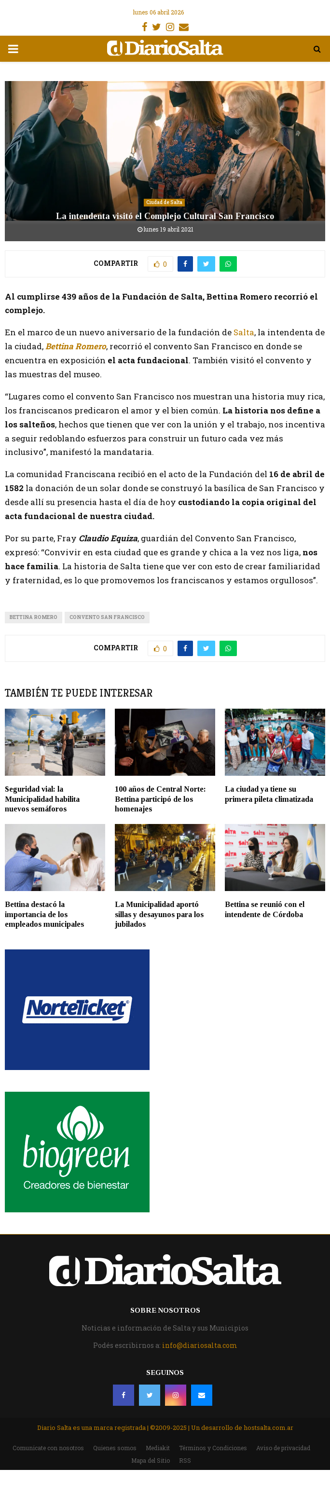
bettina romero (33, 617)
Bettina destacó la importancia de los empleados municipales (44, 914)
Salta (244, 332)
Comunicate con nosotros (48, 1448)
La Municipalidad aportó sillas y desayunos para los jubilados (159, 914)
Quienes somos (115, 1448)
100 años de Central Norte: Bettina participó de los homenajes (160, 799)
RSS (185, 1460)
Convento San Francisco (107, 617)
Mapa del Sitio (150, 1460)
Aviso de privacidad (283, 1448)
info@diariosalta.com (199, 1345)
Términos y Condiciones (213, 1448)
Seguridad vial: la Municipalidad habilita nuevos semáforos (42, 799)
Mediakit (158, 1448)
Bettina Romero (75, 346)
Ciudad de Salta (164, 202)
